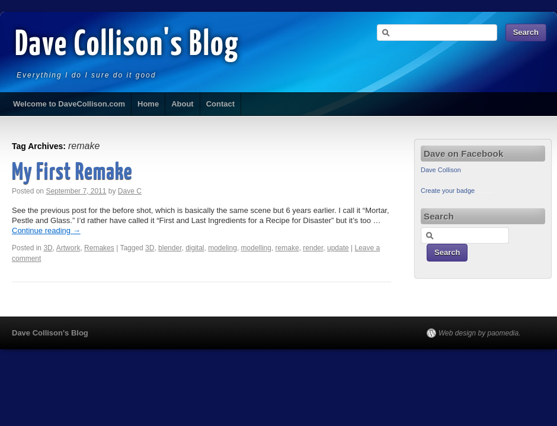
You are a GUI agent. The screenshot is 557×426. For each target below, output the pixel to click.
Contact (220, 103)
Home (148, 103)
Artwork (68, 248)
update (338, 248)
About (182, 103)
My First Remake (72, 173)
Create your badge (448, 190)
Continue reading (46, 230)
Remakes (99, 248)
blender (169, 248)
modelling (256, 248)
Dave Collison (441, 169)
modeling (222, 248)
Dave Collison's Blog (127, 45)
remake (287, 248)
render (313, 248)
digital (194, 248)
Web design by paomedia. (479, 333)
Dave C (130, 191)
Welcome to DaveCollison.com (69, 103)
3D (47, 248)
